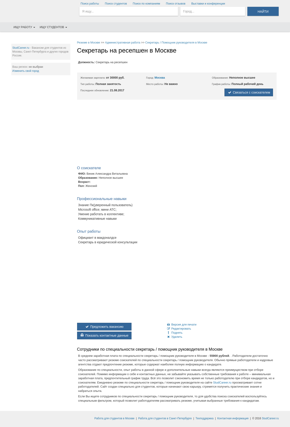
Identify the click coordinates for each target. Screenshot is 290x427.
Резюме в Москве (88, 42)
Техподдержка (204, 418)
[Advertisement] (40, 147)
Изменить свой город (25, 70)
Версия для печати (182, 324)
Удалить (174, 336)
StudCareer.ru (20, 47)
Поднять (175, 332)
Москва (159, 77)
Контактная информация (233, 418)
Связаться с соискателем (248, 92)
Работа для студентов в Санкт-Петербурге (165, 418)
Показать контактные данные (104, 335)
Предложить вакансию (104, 326)
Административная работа (122, 42)
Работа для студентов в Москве (114, 418)
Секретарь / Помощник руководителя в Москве (176, 42)
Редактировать (179, 328)
